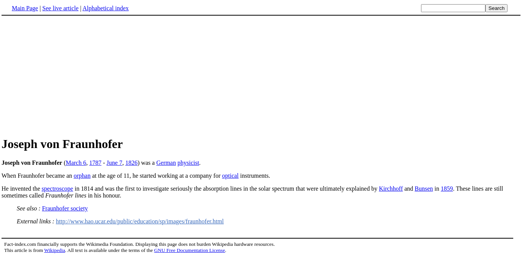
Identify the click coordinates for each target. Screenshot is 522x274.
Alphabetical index (105, 8)
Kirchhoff (391, 188)
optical (230, 175)
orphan (82, 175)
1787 (95, 162)
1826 (131, 162)
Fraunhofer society (65, 208)
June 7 (114, 162)
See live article (60, 8)
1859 (447, 188)
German (166, 162)
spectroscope (57, 188)
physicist (188, 162)
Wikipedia (54, 250)
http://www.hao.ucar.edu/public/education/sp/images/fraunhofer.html (140, 221)
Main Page (25, 8)
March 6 (76, 162)
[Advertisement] (261, 75)
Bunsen (424, 188)
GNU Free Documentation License (189, 250)
